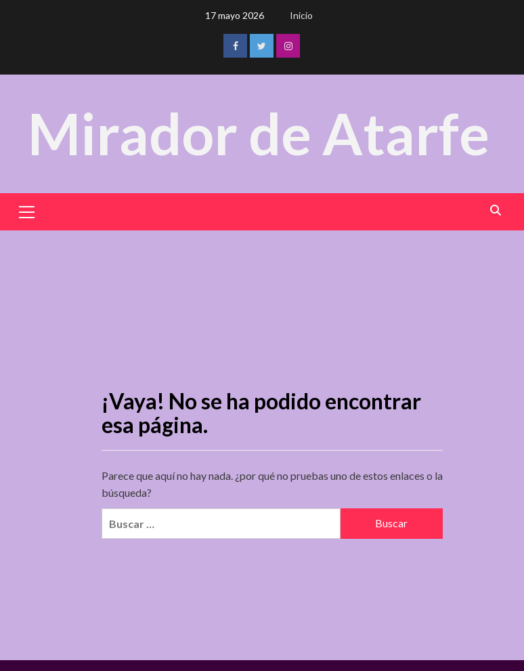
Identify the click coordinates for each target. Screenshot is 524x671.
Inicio (301, 15)
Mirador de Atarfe (258, 133)
